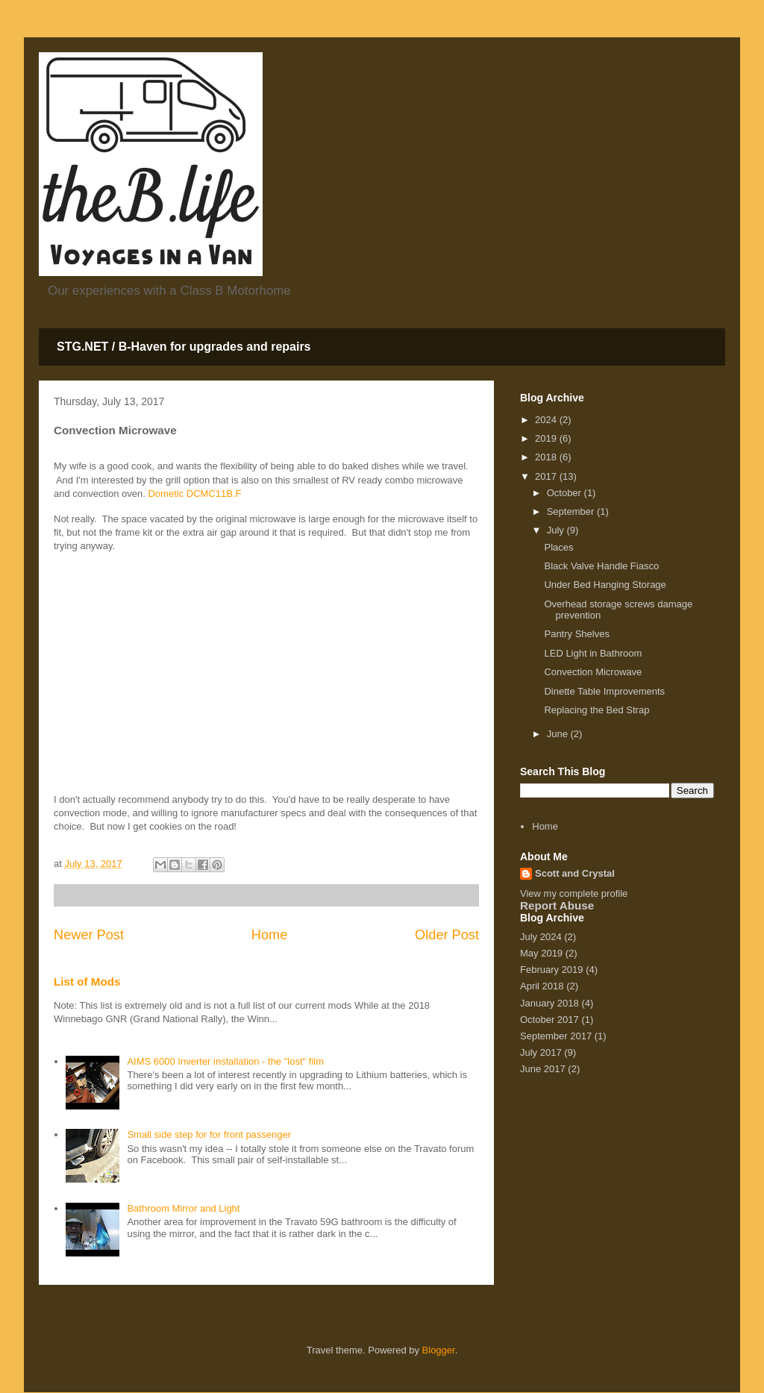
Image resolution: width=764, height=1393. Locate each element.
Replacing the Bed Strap (596, 710)
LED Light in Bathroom (593, 653)
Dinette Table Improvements (604, 691)
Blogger (438, 1350)
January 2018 (549, 1003)
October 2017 (549, 1019)
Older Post (447, 934)
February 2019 (551, 969)
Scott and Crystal (575, 873)
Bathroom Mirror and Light (183, 1208)
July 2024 (541, 936)
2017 (547, 476)
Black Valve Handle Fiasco (601, 566)
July (557, 530)
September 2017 (556, 1036)
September (572, 511)
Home (269, 934)
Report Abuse (557, 905)
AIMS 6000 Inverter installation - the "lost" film (225, 1061)
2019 (547, 438)
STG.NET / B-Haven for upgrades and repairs (184, 346)
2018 (547, 457)
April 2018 (542, 986)
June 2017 (543, 1068)
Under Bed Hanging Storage (605, 584)
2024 (547, 419)
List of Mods (87, 981)
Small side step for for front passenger (209, 1134)
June (559, 733)
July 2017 (541, 1052)
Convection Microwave (593, 671)
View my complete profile (573, 893)
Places (558, 547)
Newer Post (89, 934)
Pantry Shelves (576, 633)
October (565, 492)
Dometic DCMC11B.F (194, 493)
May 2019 (541, 953)
